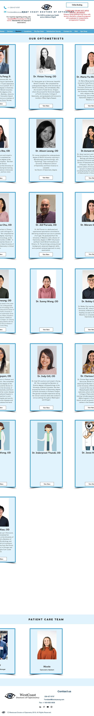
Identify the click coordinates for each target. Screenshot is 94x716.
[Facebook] (44, 707)
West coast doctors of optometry (48, 12)
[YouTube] (48, 707)
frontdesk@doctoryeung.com (17, 19)
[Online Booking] (77, 5)
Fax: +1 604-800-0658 (47, 703)
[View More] (46, 106)
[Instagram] (51, 707)
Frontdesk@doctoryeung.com (17, 12)
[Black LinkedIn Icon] (40, 707)
